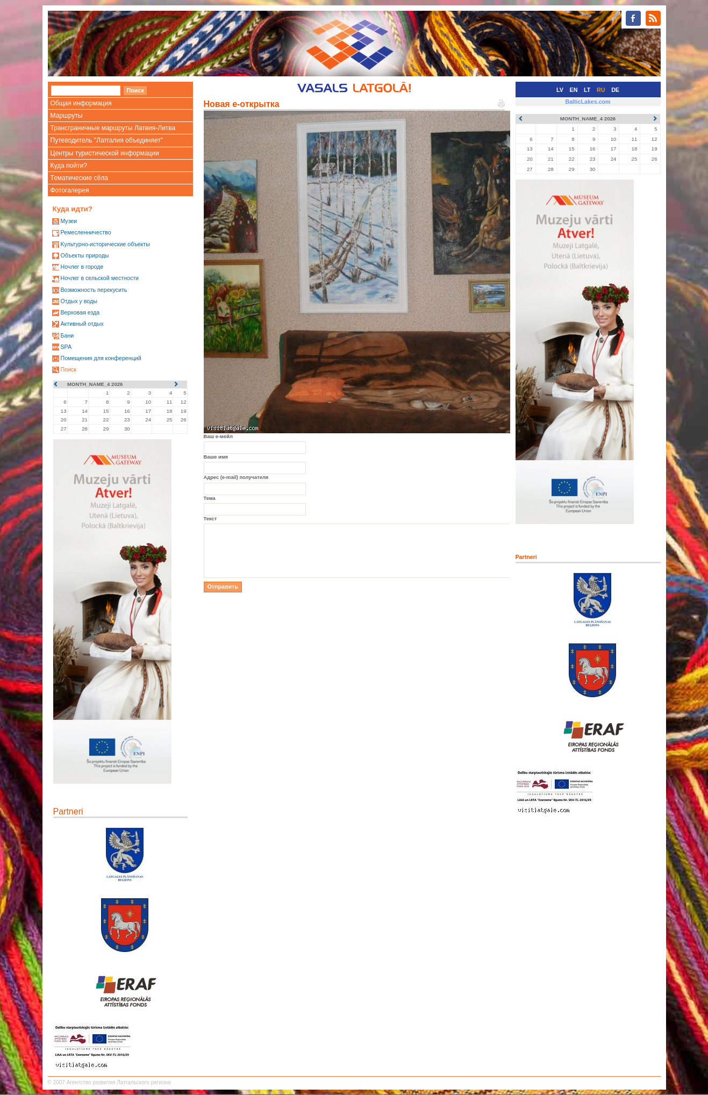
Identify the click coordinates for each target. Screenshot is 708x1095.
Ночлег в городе (81, 266)
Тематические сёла (79, 178)
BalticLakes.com (587, 101)
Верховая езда (79, 312)
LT (587, 90)
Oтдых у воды (78, 301)
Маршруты (67, 115)
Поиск (68, 369)
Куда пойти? (69, 165)
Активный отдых (81, 323)
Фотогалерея (70, 190)
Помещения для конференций (100, 358)
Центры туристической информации (105, 153)
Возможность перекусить (93, 290)
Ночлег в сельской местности (99, 278)
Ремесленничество (85, 232)
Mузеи (68, 221)
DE (615, 90)
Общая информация (81, 103)
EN (574, 90)
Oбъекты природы (84, 255)
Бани (67, 335)
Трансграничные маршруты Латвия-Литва (113, 128)
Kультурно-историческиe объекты (104, 244)
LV (559, 90)
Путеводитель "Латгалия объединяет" (107, 140)
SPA (65, 346)
